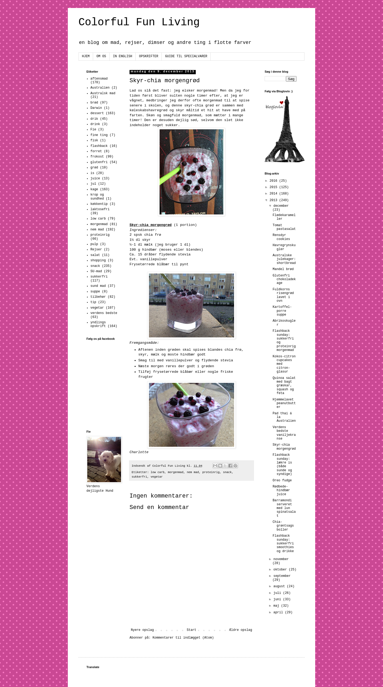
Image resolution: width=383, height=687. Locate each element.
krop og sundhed (97, 196)
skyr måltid (187, 110)
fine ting (99, 135)
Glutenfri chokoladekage (284, 279)
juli (278, 593)
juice (95, 178)
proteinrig (211, 472)
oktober (281, 570)
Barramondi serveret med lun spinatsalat (284, 508)
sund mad (98, 286)
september (282, 576)
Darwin (96, 108)
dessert (97, 113)
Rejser (96, 249)
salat (95, 255)
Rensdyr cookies (281, 237)
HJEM (86, 56)
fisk (94, 140)
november (281, 559)
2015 (274, 187)
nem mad (193, 472)
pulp (94, 244)
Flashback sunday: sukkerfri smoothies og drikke (283, 543)
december (281, 206)
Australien (100, 88)
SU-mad (96, 271)
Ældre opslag (240, 630)
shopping (98, 260)
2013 (274, 200)
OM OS (101, 56)
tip (93, 302)
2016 (274, 181)
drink (95, 124)
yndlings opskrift (98, 324)
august (280, 586)
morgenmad (175, 472)
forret (96, 151)
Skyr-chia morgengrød (284, 446)
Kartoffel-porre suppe (282, 311)
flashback (99, 146)
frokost (97, 157)
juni (278, 599)
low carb (157, 472)
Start (191, 630)
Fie (93, 129)
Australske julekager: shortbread (284, 259)
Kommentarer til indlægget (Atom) (183, 638)
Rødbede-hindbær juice (281, 490)
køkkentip (99, 204)
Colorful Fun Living (139, 22)
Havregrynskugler (284, 247)
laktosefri (100, 209)
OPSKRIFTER (148, 56)
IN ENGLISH (122, 56)
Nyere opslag (142, 630)
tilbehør (98, 297)
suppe (95, 291)
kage (94, 189)
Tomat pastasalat (284, 227)
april (279, 612)
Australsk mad (102, 93)
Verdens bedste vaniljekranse (284, 433)
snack (227, 472)
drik (94, 119)
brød (94, 103)
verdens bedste (103, 313)
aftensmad (99, 79)
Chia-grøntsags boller (283, 526)
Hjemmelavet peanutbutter (284, 403)
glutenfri (99, 162)
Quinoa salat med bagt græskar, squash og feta (284, 385)
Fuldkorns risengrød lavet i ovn (283, 295)
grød (94, 167)
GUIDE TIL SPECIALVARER (186, 56)
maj (277, 606)
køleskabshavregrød (148, 110)
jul (93, 184)
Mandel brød (283, 269)
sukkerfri (139, 476)
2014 (274, 194)
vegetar (157, 476)
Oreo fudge (282, 480)
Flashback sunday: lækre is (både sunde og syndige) (282, 464)
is (92, 173)
